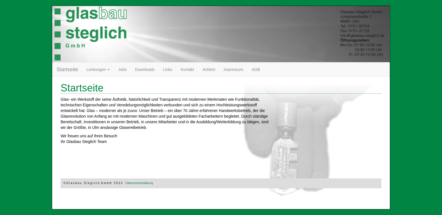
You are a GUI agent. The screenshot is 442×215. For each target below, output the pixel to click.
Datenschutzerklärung (139, 183)
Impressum (233, 69)
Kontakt (187, 69)
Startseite (67, 69)
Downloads (147, 69)
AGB (256, 69)
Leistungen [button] (98, 69)
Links (167, 69)
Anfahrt (208, 69)
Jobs (122, 69)
